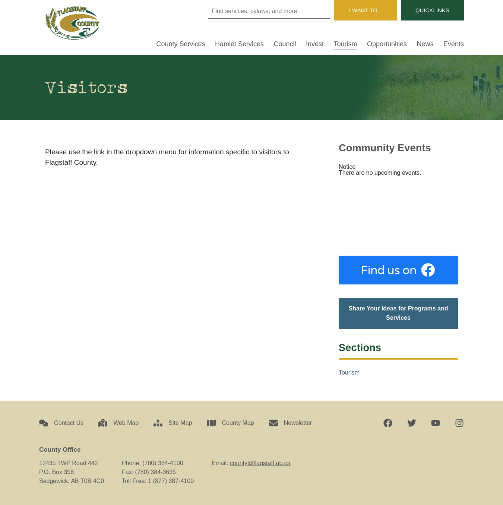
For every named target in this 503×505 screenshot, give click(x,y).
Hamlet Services (239, 44)
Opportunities (387, 44)
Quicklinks (432, 10)
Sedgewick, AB (398, 216)
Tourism (345, 44)
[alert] (398, 170)
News (425, 44)
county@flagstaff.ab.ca (260, 463)
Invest (315, 44)
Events (453, 44)
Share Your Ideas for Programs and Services (398, 313)
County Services (180, 44)
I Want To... (365, 10)
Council (285, 44)
